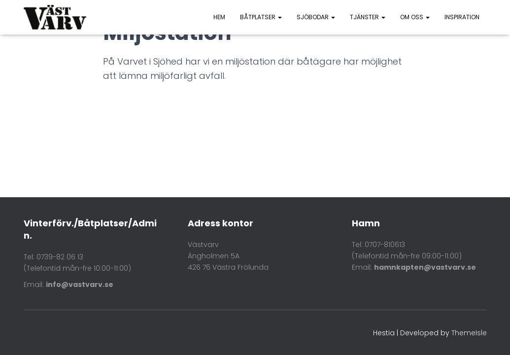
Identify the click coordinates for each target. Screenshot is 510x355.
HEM (219, 17)
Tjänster (367, 17)
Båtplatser (261, 17)
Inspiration (461, 17)
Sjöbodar (316, 17)
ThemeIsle (469, 333)
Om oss (415, 17)
